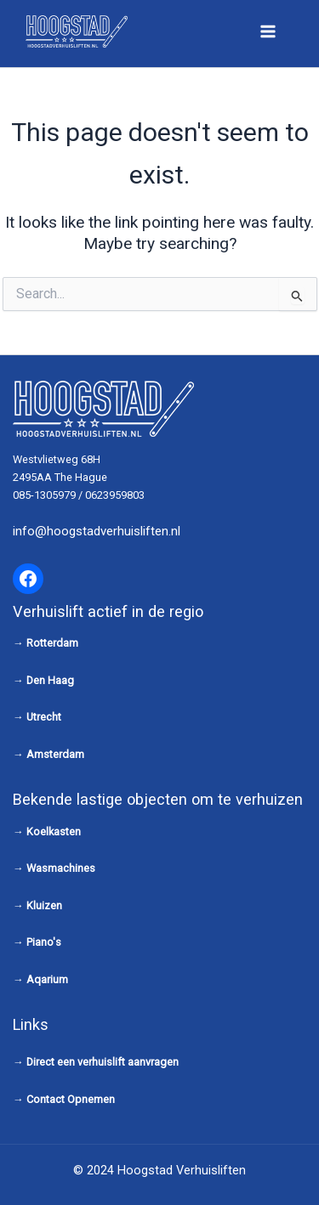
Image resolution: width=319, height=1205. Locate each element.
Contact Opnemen (70, 1099)
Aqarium (47, 979)
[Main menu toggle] (267, 31)
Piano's (43, 942)
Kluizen (44, 905)
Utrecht (43, 716)
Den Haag (50, 680)
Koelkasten (53, 831)
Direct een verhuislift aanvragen (102, 1061)
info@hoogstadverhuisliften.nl (96, 531)
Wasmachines (60, 868)
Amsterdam (55, 754)
